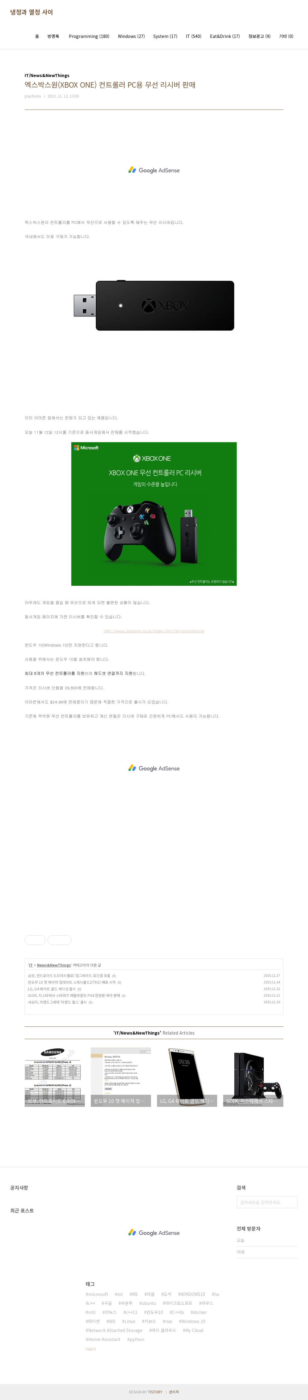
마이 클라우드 (164, 1330)
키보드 (150, 1321)
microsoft (98, 1294)
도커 (167, 1294)
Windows (131, 36)
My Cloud (194, 1330)
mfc (92, 1312)
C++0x (178, 1312)
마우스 (207, 1303)
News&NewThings (54, 964)
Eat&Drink (225, 36)
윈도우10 (154, 1312)
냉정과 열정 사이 (31, 12)
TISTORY (155, 1391)
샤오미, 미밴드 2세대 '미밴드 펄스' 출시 (57, 1001)
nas (168, 1321)
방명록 (53, 36)
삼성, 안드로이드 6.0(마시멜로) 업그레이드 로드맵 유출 (69, 975)
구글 (108, 1303)
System (165, 36)
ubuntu (149, 1303)
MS (135, 1294)
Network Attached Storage (115, 1330)
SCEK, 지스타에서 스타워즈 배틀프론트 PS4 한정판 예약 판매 (74, 995)
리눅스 (111, 1312)
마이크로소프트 (178, 1303)
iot (120, 1294)
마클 (151, 1294)
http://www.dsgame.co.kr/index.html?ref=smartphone (154, 631)
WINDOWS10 (192, 1294)
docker (200, 1312)
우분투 (127, 1303)
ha (216, 1294)
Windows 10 (193, 1321)
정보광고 (259, 36)
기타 (286, 36)
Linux (130, 1321)
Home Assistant (104, 1339)
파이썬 (94, 1321)
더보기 (91, 1349)
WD (112, 1321)
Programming (89, 36)
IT (194, 36)
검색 (291, 1202)
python (137, 1339)
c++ (91, 1303)
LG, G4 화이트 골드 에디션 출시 (52, 988)
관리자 (174, 1391)
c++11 (131, 1312)
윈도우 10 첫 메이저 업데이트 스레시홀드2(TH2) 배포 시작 (72, 982)
